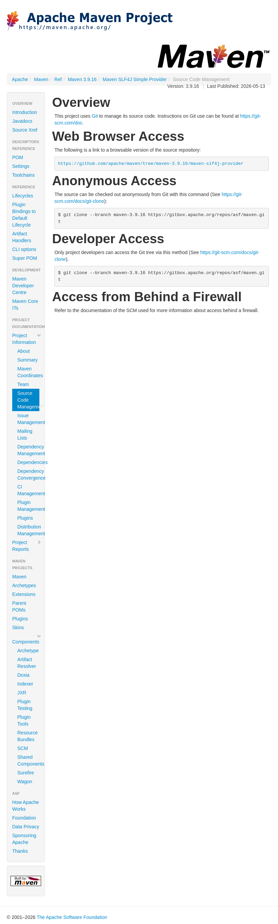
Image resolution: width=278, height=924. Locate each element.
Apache (20, 79)
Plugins (25, 518)
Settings (21, 166)
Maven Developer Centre (23, 285)
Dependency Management (28, 450)
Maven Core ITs (25, 305)
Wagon (24, 781)
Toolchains (23, 175)
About (23, 351)
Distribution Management (28, 530)
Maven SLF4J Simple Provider (135, 79)
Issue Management (28, 419)
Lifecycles (22, 195)
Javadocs (22, 121)
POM (17, 157)
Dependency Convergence (28, 474)
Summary (27, 360)
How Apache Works (25, 806)
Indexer (25, 684)
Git (95, 116)
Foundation (24, 818)
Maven (41, 79)
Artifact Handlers (21, 237)
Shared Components (28, 760)
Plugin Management (28, 506)
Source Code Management (28, 399)
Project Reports (26, 546)
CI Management (28, 490)
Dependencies (28, 462)
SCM (22, 748)
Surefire (25, 772)
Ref (58, 79)
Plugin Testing (24, 705)
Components (26, 639)
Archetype (28, 650)
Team (23, 384)
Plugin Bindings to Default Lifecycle (24, 215)
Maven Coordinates (28, 372)
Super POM (24, 258)
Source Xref (24, 130)
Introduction (24, 112)
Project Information (26, 339)
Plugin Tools (24, 720)
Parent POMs (19, 606)
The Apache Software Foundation (72, 917)
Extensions (23, 594)
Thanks (20, 851)
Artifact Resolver (26, 663)
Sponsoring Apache (24, 839)
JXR (21, 692)
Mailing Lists (24, 434)
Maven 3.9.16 (82, 79)
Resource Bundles (27, 736)
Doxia (23, 675)
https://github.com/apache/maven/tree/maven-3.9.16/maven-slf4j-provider (150, 163)
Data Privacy (25, 826)
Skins (18, 627)
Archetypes (24, 585)
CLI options (24, 249)
